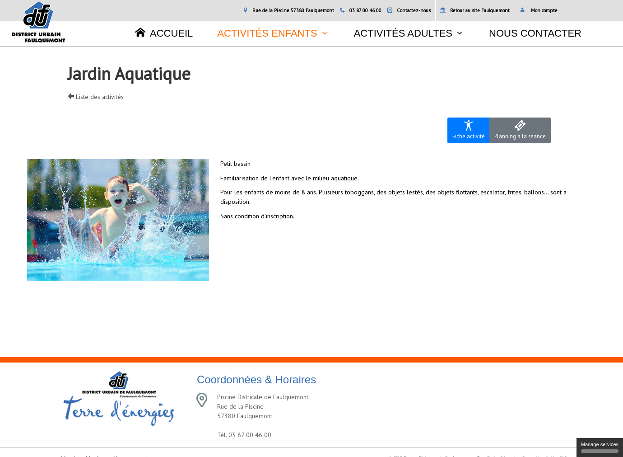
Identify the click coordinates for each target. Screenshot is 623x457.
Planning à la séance (520, 130)
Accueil (164, 33)
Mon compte (539, 10)
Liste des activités (96, 97)
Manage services (599, 447)
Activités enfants (267, 33)
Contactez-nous (409, 10)
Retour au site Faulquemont (475, 10)
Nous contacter (535, 33)
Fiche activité (468, 130)
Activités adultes (403, 33)
